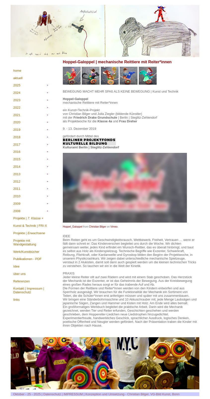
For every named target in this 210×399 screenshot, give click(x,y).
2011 (16, 189)
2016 (16, 152)
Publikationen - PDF (27, 259)
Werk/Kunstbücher (26, 252)
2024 (16, 93)
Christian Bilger (97, 226)
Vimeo (114, 226)
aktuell (18, 78)
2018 (16, 137)
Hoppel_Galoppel (72, 226)
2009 (16, 203)
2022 (16, 107)
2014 (16, 166)
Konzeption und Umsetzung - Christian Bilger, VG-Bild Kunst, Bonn (132, 394)
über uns (19, 274)
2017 (16, 144)
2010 (16, 196)
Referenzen (21, 281)
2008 (16, 211)
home (17, 70)
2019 (16, 130)
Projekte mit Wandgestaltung (24, 242)
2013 (16, 174)
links (16, 299)
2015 (16, 159)
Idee (16, 266)
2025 (16, 85)
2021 (16, 115)
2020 (16, 122)
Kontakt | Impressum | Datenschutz (28, 290)
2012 (16, 181)
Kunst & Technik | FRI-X (30, 226)
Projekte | (28, 218)
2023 (16, 100)
